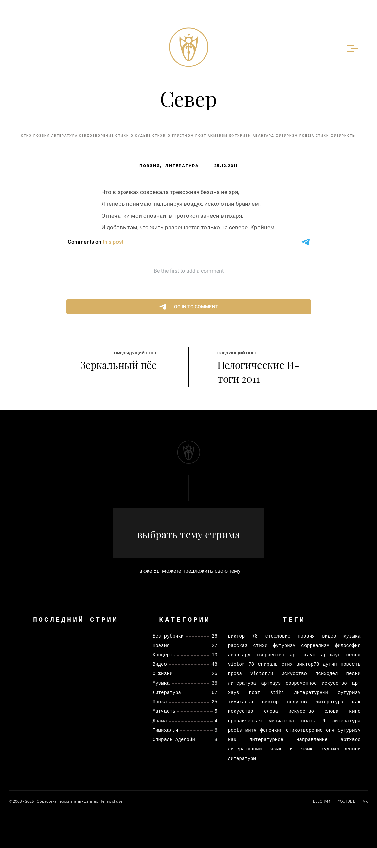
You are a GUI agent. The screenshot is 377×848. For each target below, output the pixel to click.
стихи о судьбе (133, 135)
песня (353, 655)
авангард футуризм (275, 135)
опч (330, 730)
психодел (326, 673)
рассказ (238, 645)
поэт (200, 135)
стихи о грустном (173, 135)
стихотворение (96, 135)
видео (329, 636)
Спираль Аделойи (174, 739)
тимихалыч (240, 702)
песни (353, 673)
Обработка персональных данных (67, 801)
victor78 (261, 673)
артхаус (331, 655)
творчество (270, 655)
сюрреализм (315, 645)
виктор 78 (243, 636)
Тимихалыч (165, 730)
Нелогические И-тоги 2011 (258, 371)
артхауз (271, 683)
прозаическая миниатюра (261, 721)
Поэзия (41, 135)
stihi (277, 692)
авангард (239, 655)
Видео (160, 664)
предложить (197, 571)
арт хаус (303, 655)
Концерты (164, 655)
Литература (182, 165)
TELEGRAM (320, 801)
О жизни (163, 673)
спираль (268, 664)
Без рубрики (168, 636)
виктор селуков (284, 702)
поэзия (306, 636)
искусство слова (313, 711)
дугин (330, 664)
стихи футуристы (336, 135)
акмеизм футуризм (229, 135)
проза (235, 673)
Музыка (161, 683)
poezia (306, 135)
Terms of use (111, 801)
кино (355, 711)
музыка (351, 636)
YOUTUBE (346, 801)
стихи (260, 645)
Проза (160, 702)
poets (235, 730)
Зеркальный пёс (118, 365)
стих (26, 135)
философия (348, 645)
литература (64, 135)
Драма (160, 721)
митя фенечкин (264, 730)
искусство (294, 673)
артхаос (351, 739)
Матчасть (164, 711)
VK (365, 801)
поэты (308, 721)
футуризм (284, 645)
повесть (351, 664)
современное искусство (316, 683)
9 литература (341, 721)
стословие (278, 636)
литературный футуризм (327, 692)
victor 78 (241, 664)
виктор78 (307, 664)
